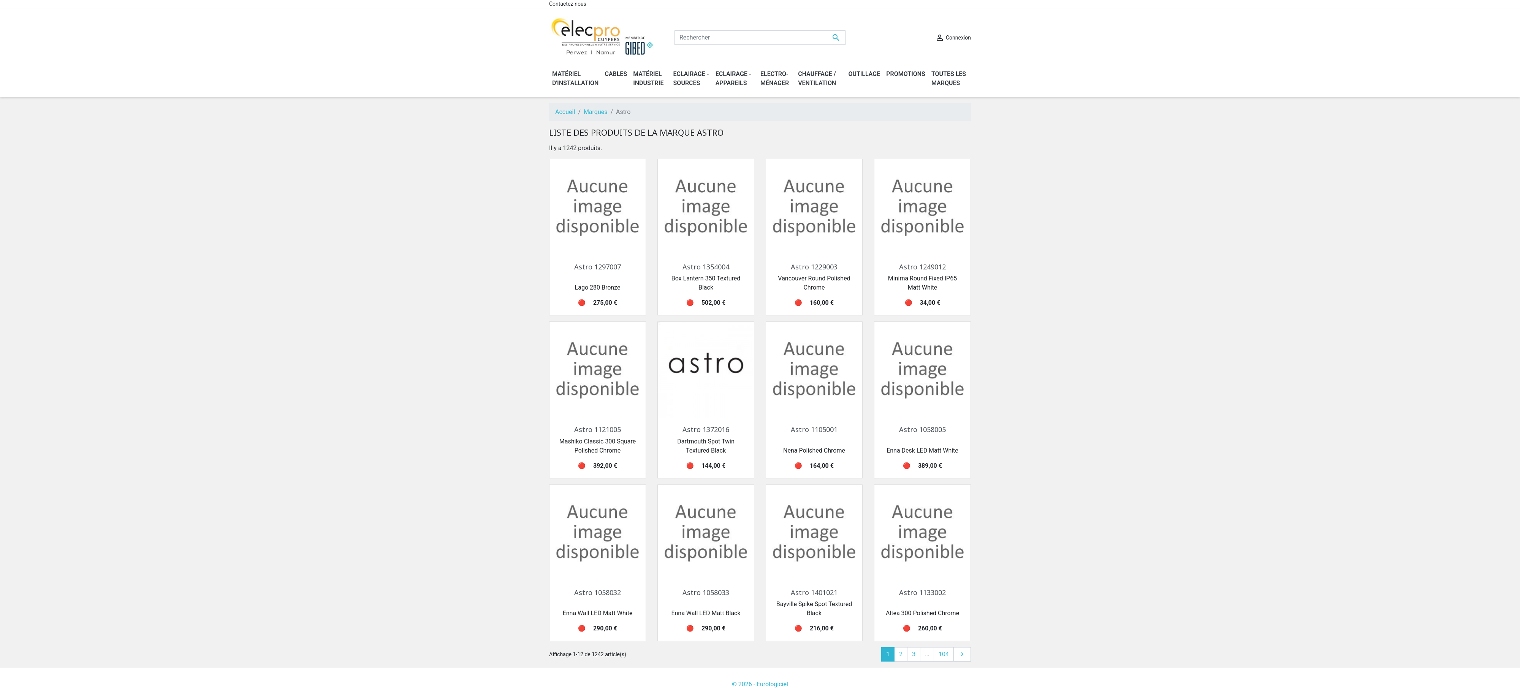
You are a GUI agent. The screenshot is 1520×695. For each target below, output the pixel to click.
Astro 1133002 (922, 592)
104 (944, 654)
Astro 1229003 (814, 266)
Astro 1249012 (922, 266)
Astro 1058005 (922, 429)
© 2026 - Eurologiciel (760, 684)
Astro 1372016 (705, 429)
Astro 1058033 (705, 592)
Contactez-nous (567, 4)
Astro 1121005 (597, 429)
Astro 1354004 (705, 266)
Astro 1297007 (597, 266)
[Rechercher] (760, 37)
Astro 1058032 (597, 592)
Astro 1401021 (814, 592)
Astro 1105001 (814, 429)
